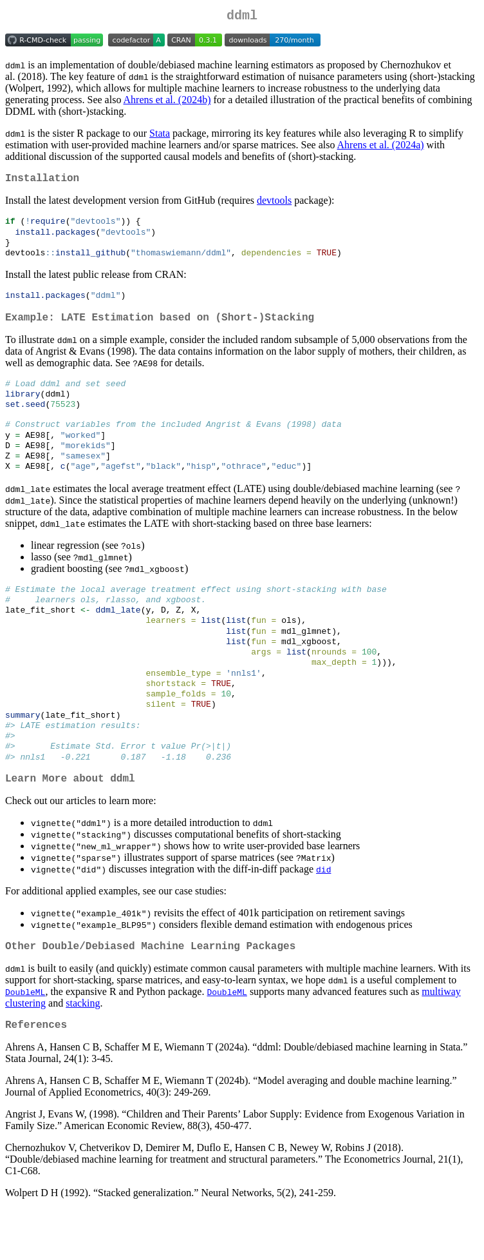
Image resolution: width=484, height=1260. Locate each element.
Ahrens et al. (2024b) (167, 102)
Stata (159, 135)
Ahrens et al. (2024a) (380, 147)
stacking (83, 1051)
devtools (274, 205)
